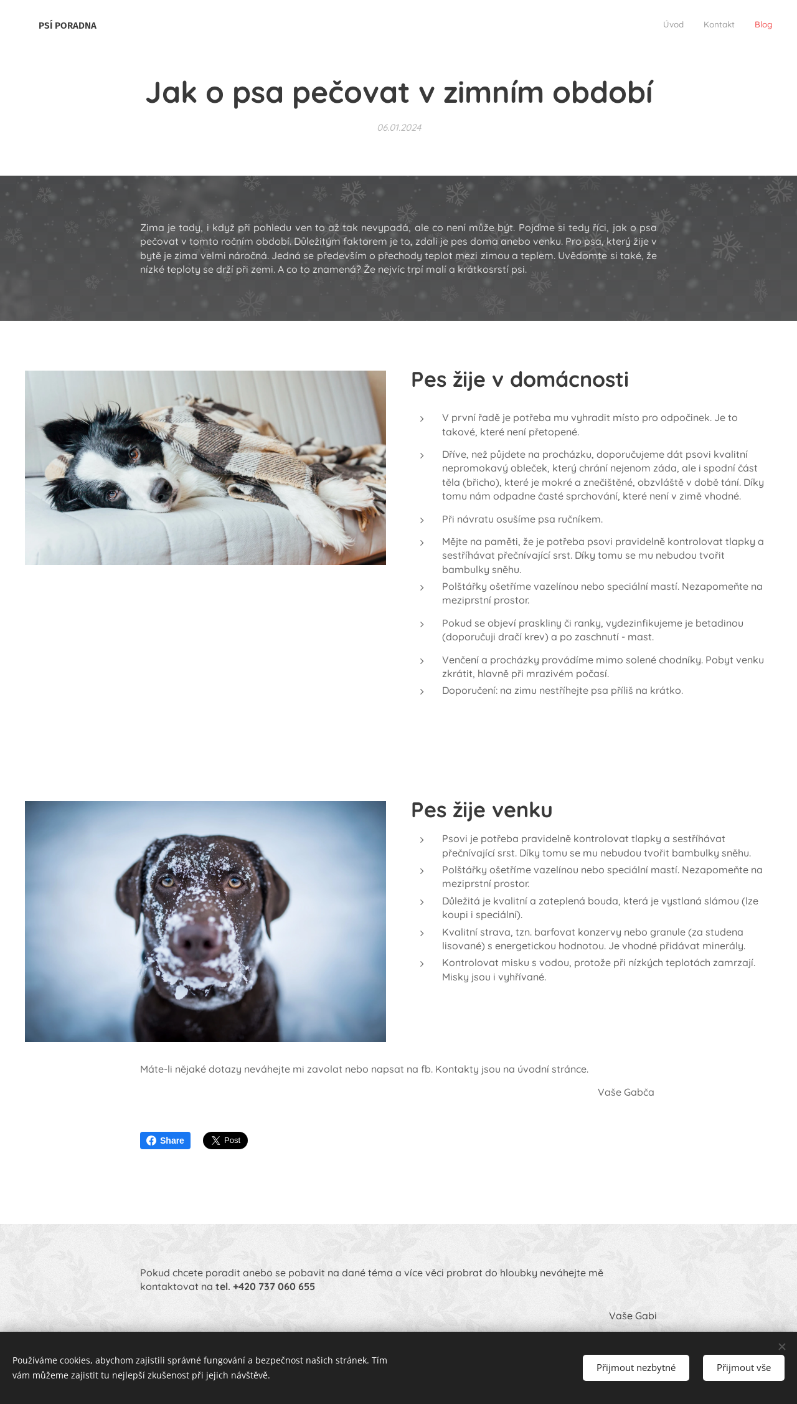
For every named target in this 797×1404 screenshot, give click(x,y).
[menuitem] (735, 25)
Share (165, 1140)
